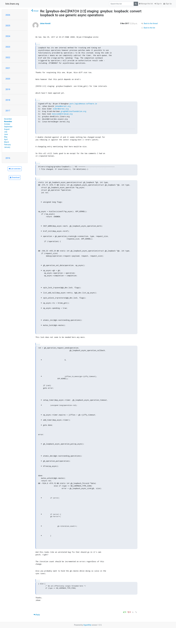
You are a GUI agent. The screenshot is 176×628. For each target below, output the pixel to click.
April (6, 139)
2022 (8, 57)
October (7, 124)
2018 (8, 100)
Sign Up (167, 4)
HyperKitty (87, 625)
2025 (8, 25)
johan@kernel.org (62, 106)
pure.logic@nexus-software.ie (83, 103)
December (8, 119)
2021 (8, 68)
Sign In (158, 4)
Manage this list (146, 4)
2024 (8, 36)
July (5, 132)
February (7, 145)
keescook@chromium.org (62, 114)
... (38, 44)
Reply (37, 615)
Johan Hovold (45, 23)
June (6, 134)
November (8, 121)
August (7, 129)
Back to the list (148, 28)
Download (14, 177)
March (6, 142)
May (5, 137)
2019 (8, 89)
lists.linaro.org (12, 4)
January (7, 147)
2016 (8, 158)
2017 (8, 110)
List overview (15, 169)
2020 (8, 78)
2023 (8, 47)
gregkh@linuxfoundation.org (73, 111)
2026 (8, 15)
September (8, 127)
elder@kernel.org (61, 109)
